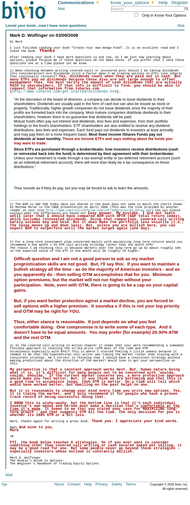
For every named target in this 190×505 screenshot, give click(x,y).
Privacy (101, 484)
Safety (116, 484)
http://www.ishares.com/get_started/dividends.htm (64, 91)
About (59, 484)
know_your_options (133, 2)
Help (163, 2)
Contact (74, 484)
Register (179, 2)
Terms (131, 484)
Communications (79, 2)
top (4, 484)
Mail (61, 8)
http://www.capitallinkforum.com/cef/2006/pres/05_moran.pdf (97, 211)
